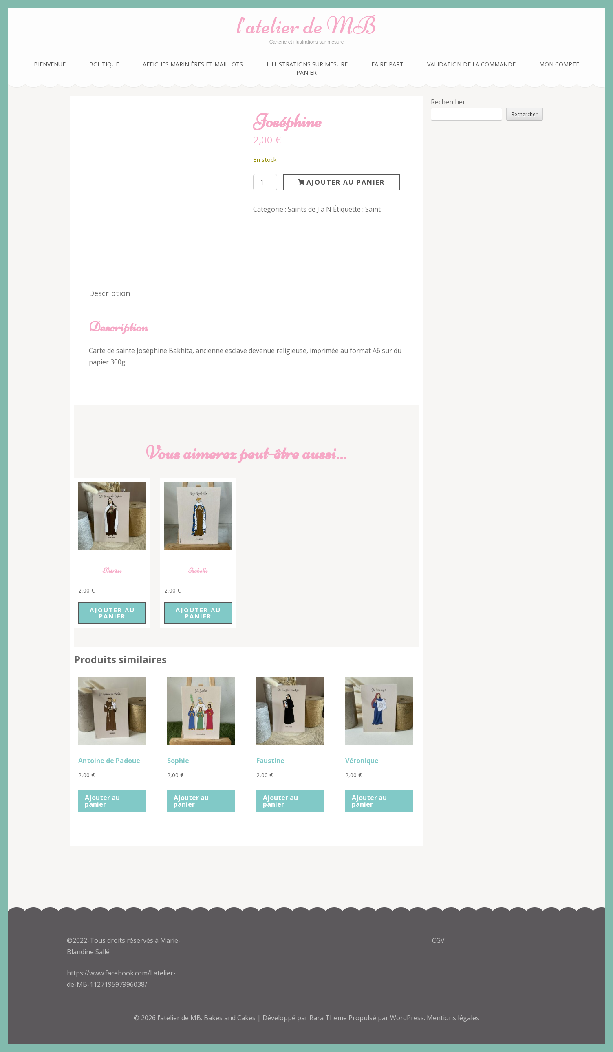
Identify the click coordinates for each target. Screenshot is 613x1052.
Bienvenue (50, 64)
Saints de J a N (309, 209)
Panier (306, 72)
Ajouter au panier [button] (112, 613)
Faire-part (387, 64)
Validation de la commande (471, 64)
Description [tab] (109, 293)
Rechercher (448, 101)
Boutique (104, 64)
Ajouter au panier (345, 182)
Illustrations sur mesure (307, 64)
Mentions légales (453, 1017)
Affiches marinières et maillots (193, 64)
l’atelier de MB (306, 25)
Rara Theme (328, 1017)
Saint (373, 209)
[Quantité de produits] (265, 182)
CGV (438, 940)
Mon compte (559, 64)
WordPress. (407, 1017)
